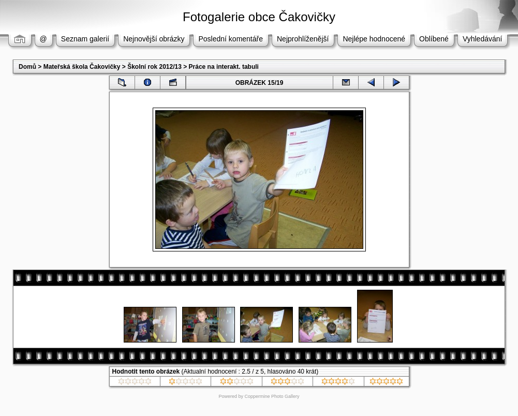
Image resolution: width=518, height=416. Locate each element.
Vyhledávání (482, 39)
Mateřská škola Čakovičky (82, 66)
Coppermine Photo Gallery (271, 396)
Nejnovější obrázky (153, 39)
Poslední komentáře (230, 39)
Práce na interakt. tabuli (224, 66)
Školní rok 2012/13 (154, 66)
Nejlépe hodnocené (374, 39)
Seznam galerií (85, 39)
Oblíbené (434, 39)
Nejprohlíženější (303, 39)
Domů (27, 66)
